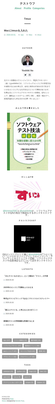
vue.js (17, 377)
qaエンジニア (10, 351)
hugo (32, 371)
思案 (42, 351)
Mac (30, 35)
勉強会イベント (32, 346)
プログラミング (27, 357)
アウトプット (10, 357)
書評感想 (36, 340)
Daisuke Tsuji (19, 401)
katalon (41, 382)
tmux (39, 35)
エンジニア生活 (28, 351)
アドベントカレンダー (13, 382)
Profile (27, 8)
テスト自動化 (20, 340)
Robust (4, 401)
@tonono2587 (10, 211)
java (7, 377)
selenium (8, 371)
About (18, 8)
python (21, 371)
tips (22, 35)
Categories (39, 8)
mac (43, 371)
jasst (27, 377)
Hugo (12, 398)
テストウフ (27, 3)
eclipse (29, 382)
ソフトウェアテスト (12, 346)
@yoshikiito (26, 211)
